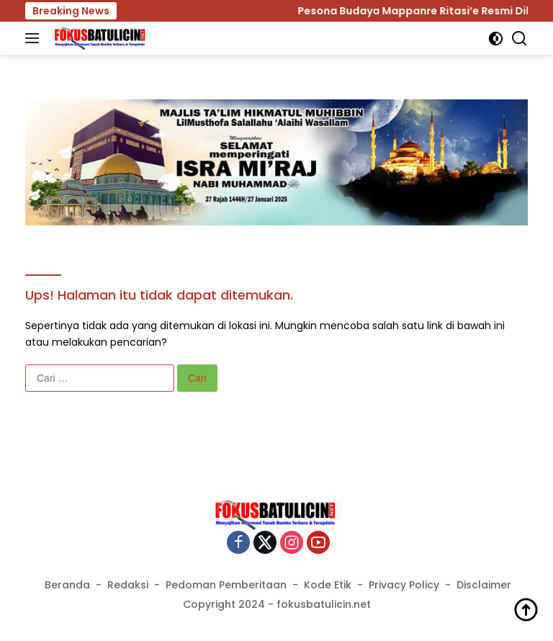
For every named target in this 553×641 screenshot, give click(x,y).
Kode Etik (327, 585)
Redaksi (127, 585)
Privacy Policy (404, 585)
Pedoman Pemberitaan (226, 585)
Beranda (67, 585)
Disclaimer (484, 585)
